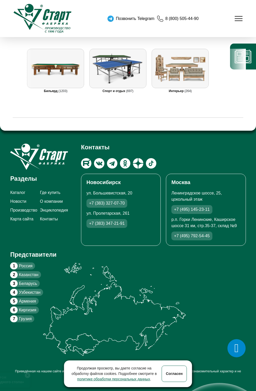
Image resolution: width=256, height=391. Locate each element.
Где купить (50, 192)
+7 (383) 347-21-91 (107, 223)
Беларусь (23, 283)
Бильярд (51, 91)
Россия (21, 265)
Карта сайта (21, 219)
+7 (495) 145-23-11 (192, 209)
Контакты (49, 219)
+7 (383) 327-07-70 (107, 203)
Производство (23, 210)
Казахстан (24, 274)
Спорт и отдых (114, 91)
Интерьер (177, 91)
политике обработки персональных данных (113, 379)
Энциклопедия (54, 210)
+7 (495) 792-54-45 (192, 236)
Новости (18, 201)
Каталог (17, 192)
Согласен (174, 374)
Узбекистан (25, 292)
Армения (23, 301)
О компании (51, 201)
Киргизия (23, 309)
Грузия (21, 318)
